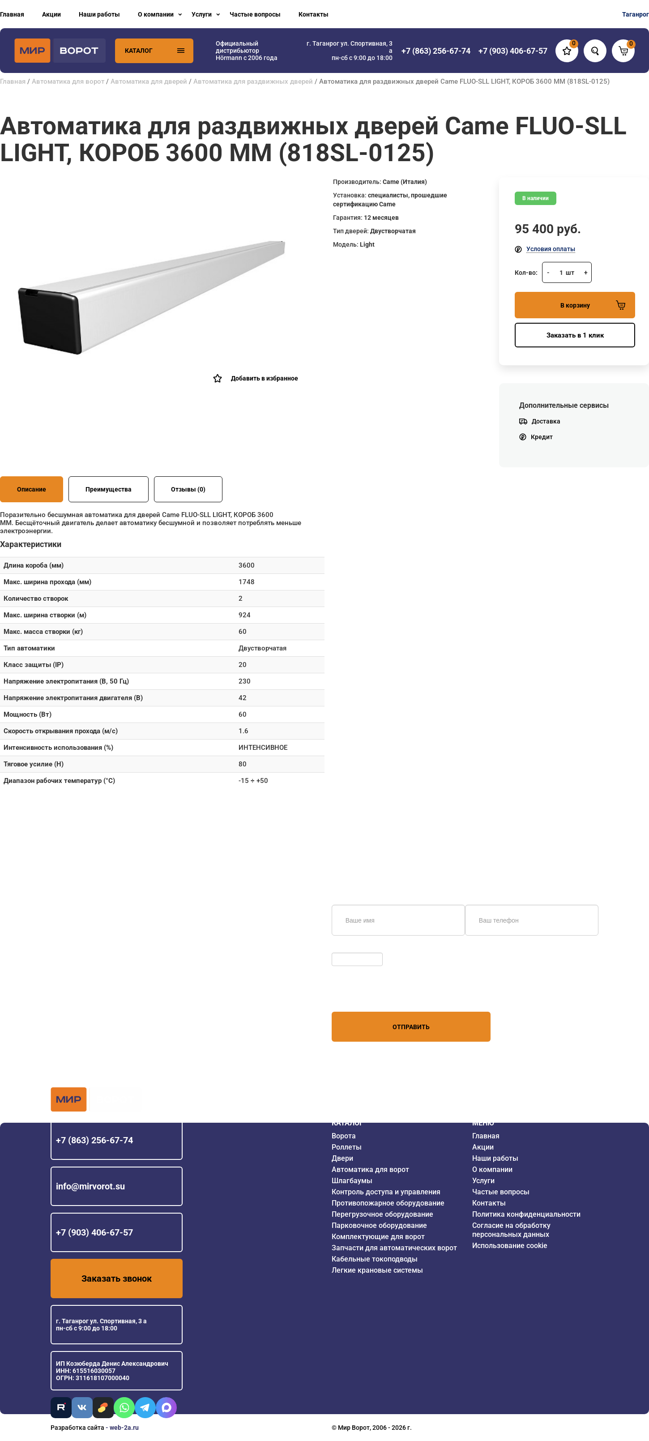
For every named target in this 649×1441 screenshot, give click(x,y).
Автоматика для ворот (68, 81)
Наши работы (99, 14)
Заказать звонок (116, 1278)
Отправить (411, 1027)
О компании (156, 14)
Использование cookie (509, 1245)
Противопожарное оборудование (388, 1203)
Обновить (348, 948)
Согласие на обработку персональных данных (511, 1230)
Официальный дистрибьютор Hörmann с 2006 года (247, 50)
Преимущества (108, 489)
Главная (12, 14)
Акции (51, 14)
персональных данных (365, 994)
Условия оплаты (550, 248)
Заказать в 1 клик (575, 335)
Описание (31, 489)
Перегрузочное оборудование (382, 1214)
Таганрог (635, 14)
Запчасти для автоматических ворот (394, 1248)
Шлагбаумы (352, 1180)
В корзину (592, 305)
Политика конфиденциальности (526, 1214)
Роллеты (347, 1147)
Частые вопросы (255, 14)
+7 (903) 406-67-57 (94, 1232)
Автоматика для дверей (149, 81)
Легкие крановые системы (377, 1270)
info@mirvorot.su (90, 1186)
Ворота (344, 1136)
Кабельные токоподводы (375, 1259)
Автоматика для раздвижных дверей (253, 81)
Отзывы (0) (188, 489)
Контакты (314, 14)
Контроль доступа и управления (386, 1192)
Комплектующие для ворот (378, 1236)
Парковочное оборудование (379, 1225)
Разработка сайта (77, 1427)
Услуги (202, 14)
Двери (342, 1158)
